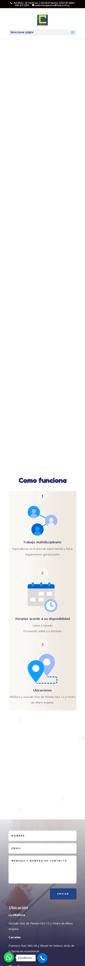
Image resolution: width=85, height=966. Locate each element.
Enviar (63, 893)
